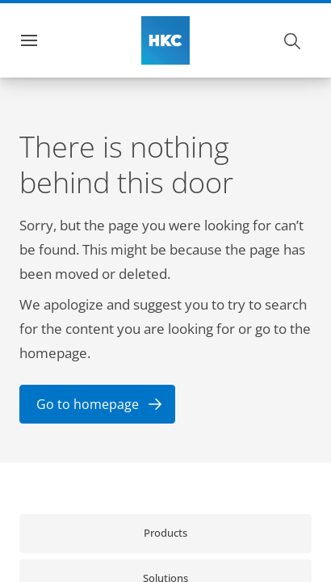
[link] (165, 533)
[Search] (293, 40)
